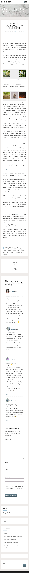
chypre (22, 249)
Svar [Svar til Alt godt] (7, 326)
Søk (4, 563)
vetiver (5, 254)
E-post (7, 469)
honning (14, 250)
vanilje (22, 252)
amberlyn (7, 249)
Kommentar (8, 439)
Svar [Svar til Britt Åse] (7, 353)
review (18, 252)
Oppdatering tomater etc (11, 542)
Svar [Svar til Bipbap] (7, 394)
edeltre (9, 250)
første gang (18, 214)
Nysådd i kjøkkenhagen (10, 539)
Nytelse (11, 247)
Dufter (4, 250)
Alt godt (12, 291)
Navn (6, 462)
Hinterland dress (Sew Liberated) (13, 536)
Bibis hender (6, 2)
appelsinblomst (15, 249)
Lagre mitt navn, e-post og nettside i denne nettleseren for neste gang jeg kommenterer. (14, 488)
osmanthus (12, 252)
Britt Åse (13, 329)
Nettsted (7, 477)
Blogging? (7, 533)
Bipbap (12, 359)
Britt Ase (20, 31)
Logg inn (5, 521)
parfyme (16, 247)
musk (18, 250)
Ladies (6, 247)
